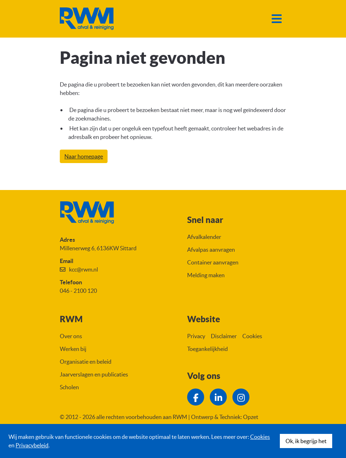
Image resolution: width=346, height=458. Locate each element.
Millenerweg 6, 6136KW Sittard (98, 248)
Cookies (260, 437)
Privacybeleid (32, 445)
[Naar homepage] (87, 19)
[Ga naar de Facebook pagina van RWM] (195, 397)
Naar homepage (83, 156)
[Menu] (276, 19)
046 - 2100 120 (78, 290)
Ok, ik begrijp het (306, 441)
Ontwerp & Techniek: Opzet (224, 417)
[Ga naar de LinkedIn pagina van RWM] (218, 397)
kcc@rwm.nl (83, 269)
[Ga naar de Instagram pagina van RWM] (240, 397)
